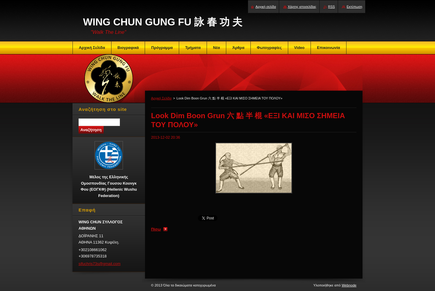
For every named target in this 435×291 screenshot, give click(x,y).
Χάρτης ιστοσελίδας (302, 6)
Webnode (349, 285)
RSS (331, 6)
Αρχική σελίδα (266, 6)
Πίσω (156, 229)
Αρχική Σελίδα (161, 98)
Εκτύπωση (354, 6)
